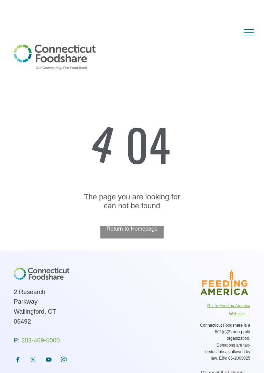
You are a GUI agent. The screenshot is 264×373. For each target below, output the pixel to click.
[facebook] (18, 360)
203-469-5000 (40, 340)
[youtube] (48, 360)
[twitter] (33, 360)
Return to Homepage (132, 229)
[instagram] (63, 360)
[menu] (249, 32)
